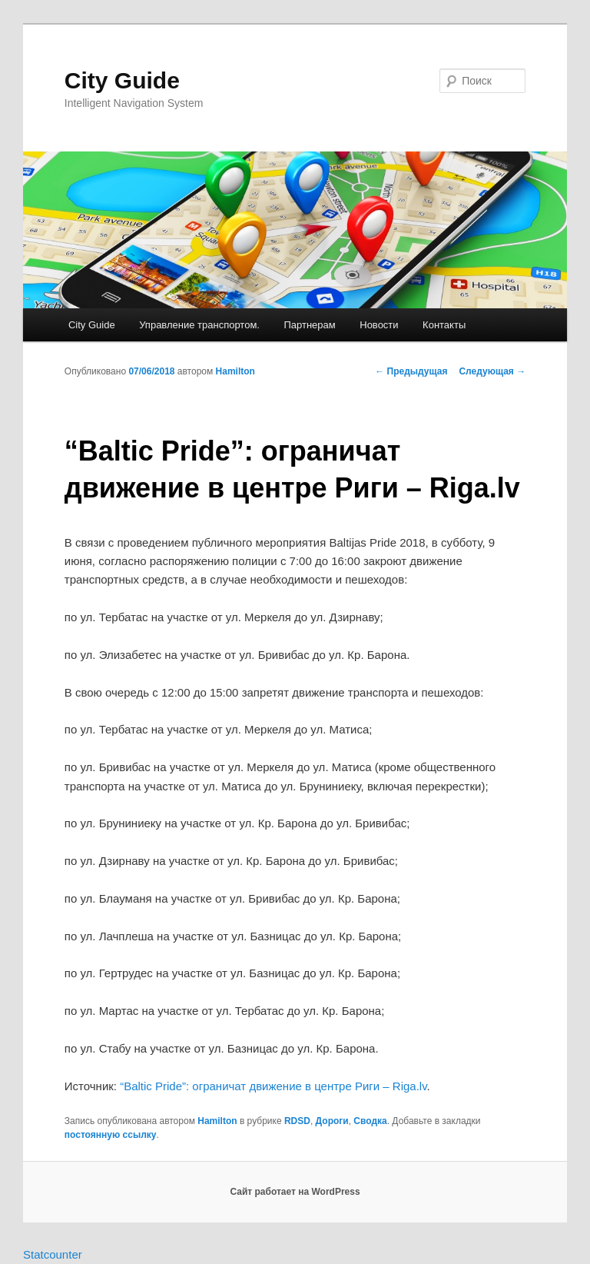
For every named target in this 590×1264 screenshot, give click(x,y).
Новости (379, 325)
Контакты (444, 325)
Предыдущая (411, 371)
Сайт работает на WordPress (295, 1191)
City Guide (122, 80)
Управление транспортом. (199, 325)
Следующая (492, 371)
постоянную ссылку (111, 1134)
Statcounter (52, 1254)
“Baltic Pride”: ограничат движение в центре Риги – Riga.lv (273, 1086)
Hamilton (235, 371)
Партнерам (309, 325)
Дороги (332, 1121)
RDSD (297, 1121)
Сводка (369, 1121)
